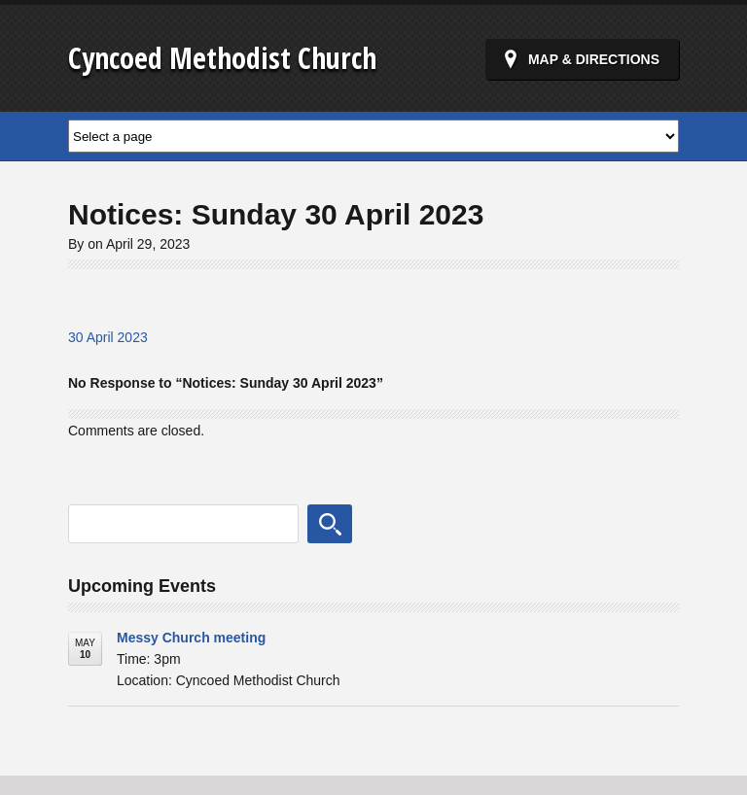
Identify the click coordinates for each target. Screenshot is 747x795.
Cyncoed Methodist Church (222, 58)
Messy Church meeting (191, 637)
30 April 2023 (108, 337)
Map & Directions (593, 59)
